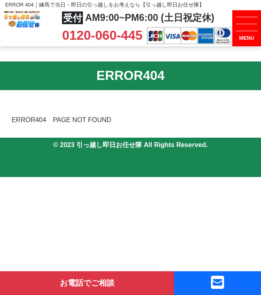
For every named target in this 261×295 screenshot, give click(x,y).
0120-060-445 (104, 35)
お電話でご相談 (87, 283)
